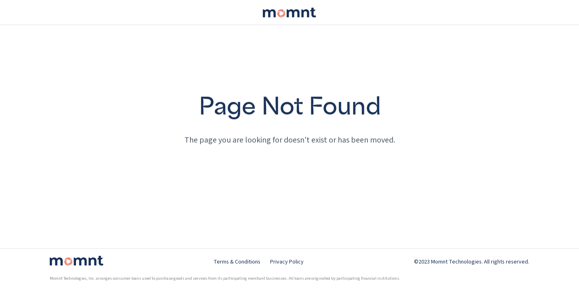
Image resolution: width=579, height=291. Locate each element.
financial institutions (380, 278)
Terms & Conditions (236, 262)
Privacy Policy (287, 262)
